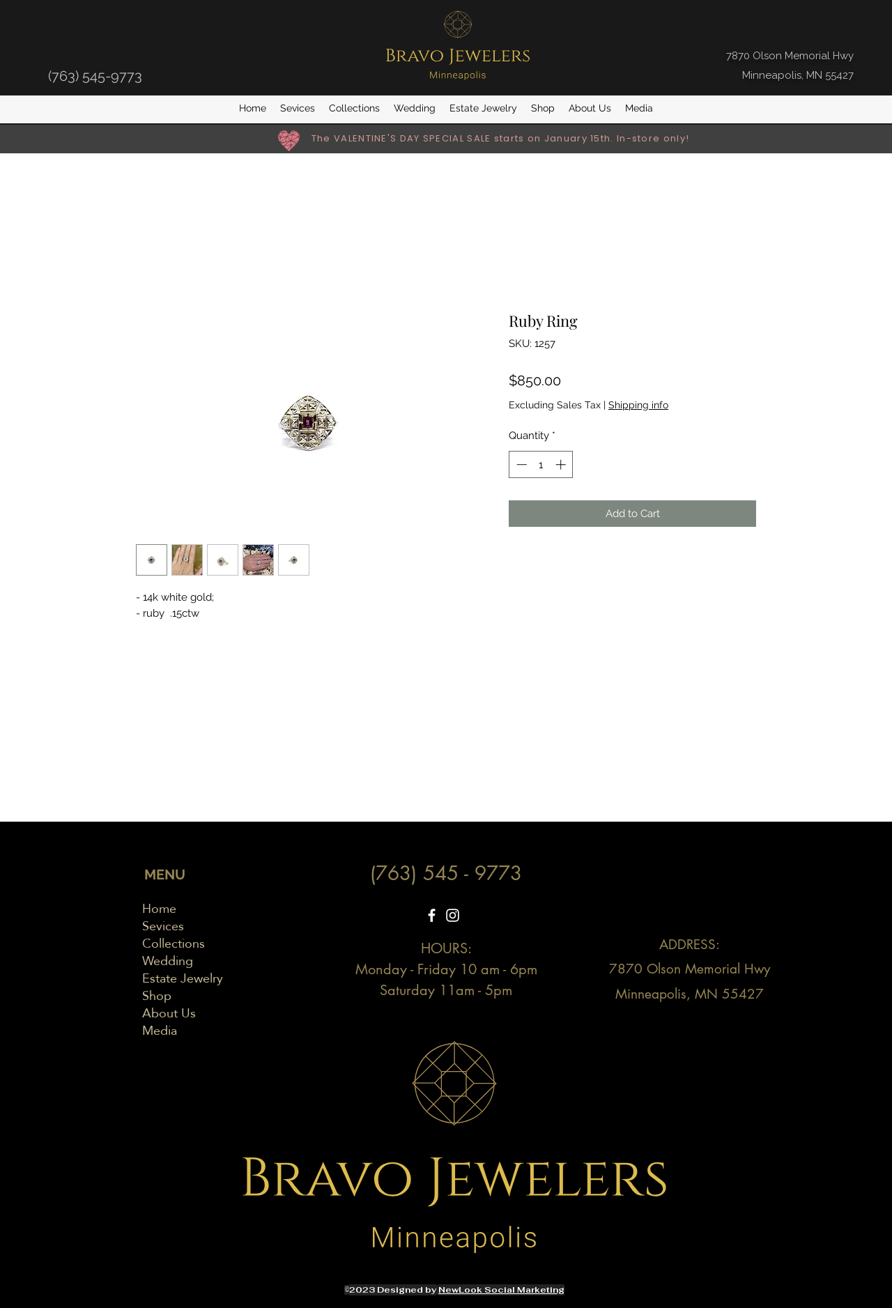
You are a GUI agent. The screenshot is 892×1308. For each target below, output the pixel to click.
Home (159, 908)
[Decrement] (520, 464)
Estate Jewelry (182, 978)
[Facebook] (431, 915)
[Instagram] (452, 915)
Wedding (167, 960)
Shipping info (638, 404)
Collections (173, 943)
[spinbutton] (541, 464)
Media (159, 1030)
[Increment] (562, 464)
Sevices (163, 925)
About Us (169, 1013)
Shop (156, 995)
